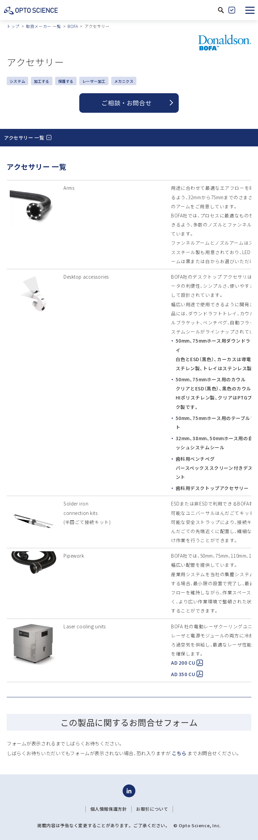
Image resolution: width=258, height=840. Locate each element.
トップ (13, 26)
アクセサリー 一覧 (24, 137)
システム (17, 81)
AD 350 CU (187, 674)
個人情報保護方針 (108, 809)
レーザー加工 (93, 81)
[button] (250, 10)
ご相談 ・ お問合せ (126, 102)
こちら (179, 753)
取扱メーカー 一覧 (43, 26)
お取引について (152, 809)
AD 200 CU (187, 662)
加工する (41, 81)
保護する (66, 81)
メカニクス (124, 81)
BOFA (73, 26)
